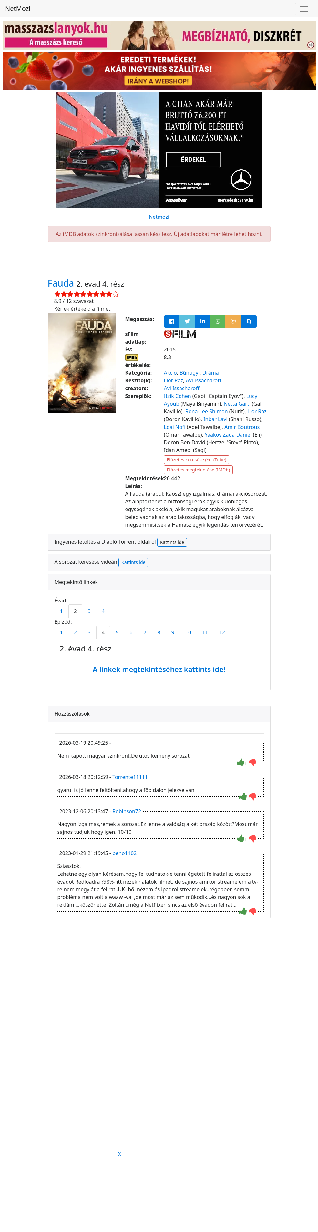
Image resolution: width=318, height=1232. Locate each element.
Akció (170, 372)
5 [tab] (117, 632)
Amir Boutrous (242, 426)
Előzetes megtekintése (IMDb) (198, 470)
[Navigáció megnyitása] (304, 9)
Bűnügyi (190, 372)
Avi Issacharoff (203, 380)
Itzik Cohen (177, 395)
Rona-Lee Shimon (206, 411)
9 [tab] (172, 632)
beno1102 (124, 853)
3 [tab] (89, 611)
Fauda (62, 283)
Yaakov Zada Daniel (228, 434)
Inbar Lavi (215, 419)
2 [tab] (75, 611)
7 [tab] (144, 632)
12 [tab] (222, 632)
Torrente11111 (130, 777)
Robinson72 (126, 811)
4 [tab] (103, 611)
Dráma (210, 372)
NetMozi (17, 8)
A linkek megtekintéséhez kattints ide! (159, 669)
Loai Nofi (175, 426)
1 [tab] (61, 611)
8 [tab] (159, 632)
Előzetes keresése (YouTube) (196, 460)
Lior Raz (173, 380)
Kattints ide (172, 542)
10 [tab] (188, 632)
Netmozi (159, 216)
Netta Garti (237, 403)
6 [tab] (130, 632)
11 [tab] (205, 632)
